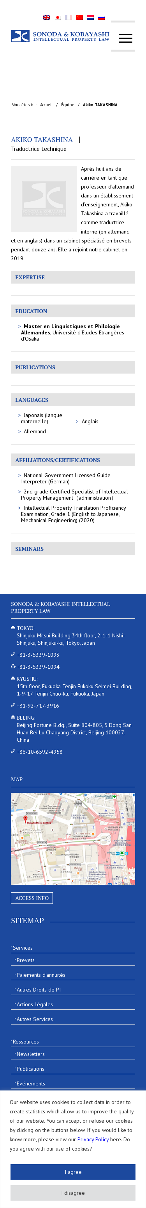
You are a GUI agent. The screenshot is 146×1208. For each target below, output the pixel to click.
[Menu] (121, 38)
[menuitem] (121, 38)
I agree (73, 1171)
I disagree (73, 1192)
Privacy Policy (93, 1139)
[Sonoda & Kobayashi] (60, 36)
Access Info (32, 898)
